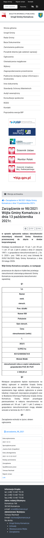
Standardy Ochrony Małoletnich (17, 88)
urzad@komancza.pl (19, 509)
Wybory (7, 66)
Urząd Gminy (9, 33)
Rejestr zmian (20, 2)
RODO (6, 103)
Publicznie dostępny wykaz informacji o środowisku (21, 77)
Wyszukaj (23, 7)
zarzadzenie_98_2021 (14, 432)
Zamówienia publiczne (13, 47)
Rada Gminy (9, 37)
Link (4, 477)
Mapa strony (8, 2)
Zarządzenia (14, 532)
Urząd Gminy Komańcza (19, 523)
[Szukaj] (10, 7)
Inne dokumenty (11, 83)
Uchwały (12, 526)
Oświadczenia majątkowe (15, 61)
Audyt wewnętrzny (12, 93)
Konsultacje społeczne (14, 98)
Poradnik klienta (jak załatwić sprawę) (20, 52)
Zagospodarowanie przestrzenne (18, 71)
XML (38, 229)
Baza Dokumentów (12, 42)
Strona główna (10, 28)
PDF (31, 229)
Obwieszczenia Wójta (18, 529)
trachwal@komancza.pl (20, 517)
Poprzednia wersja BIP (13, 112)
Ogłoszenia (8, 57)
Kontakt (30, 2)
